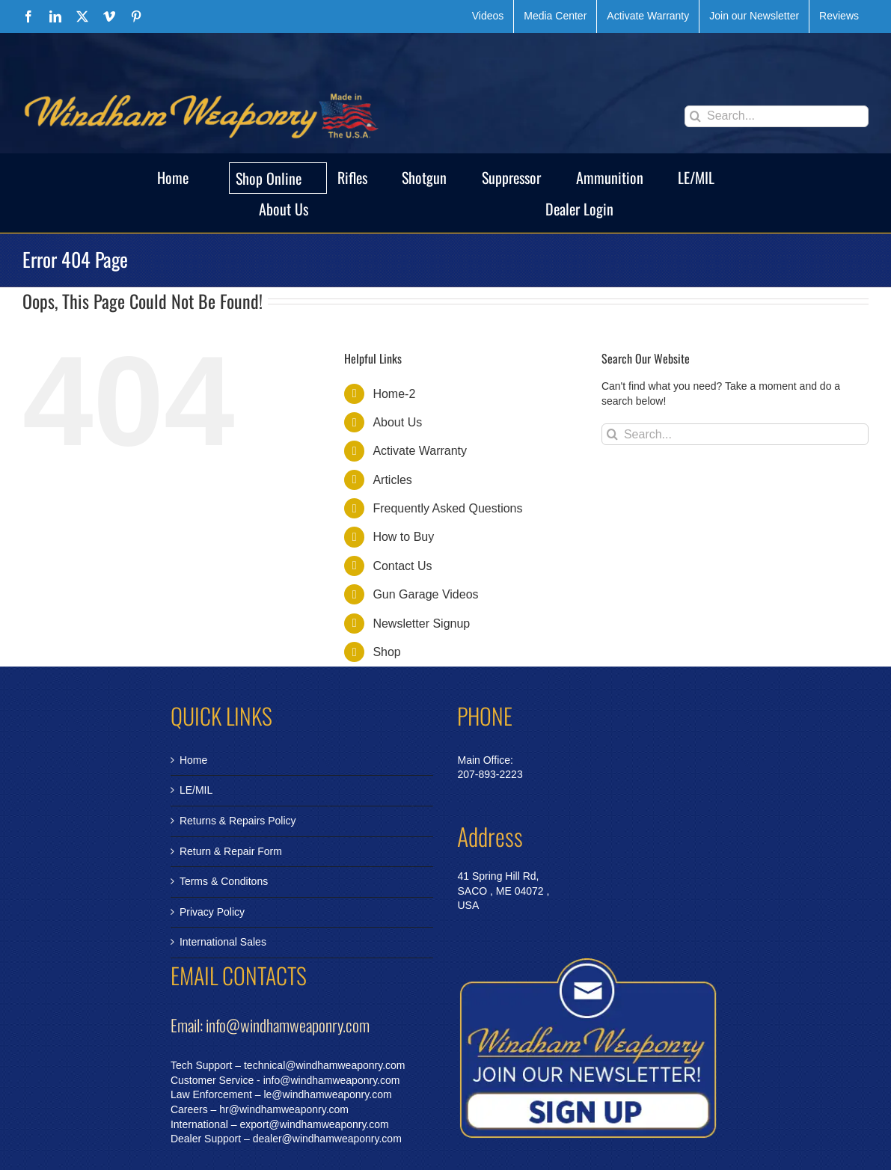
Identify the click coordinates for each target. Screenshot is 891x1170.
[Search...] (777, 116)
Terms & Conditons (224, 881)
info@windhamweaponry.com (331, 1080)
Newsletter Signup (421, 623)
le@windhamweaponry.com (327, 1094)
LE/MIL (196, 790)
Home (193, 760)
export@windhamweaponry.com (314, 1124)
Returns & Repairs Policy (238, 821)
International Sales (223, 942)
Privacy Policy (212, 912)
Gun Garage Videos (425, 594)
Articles (392, 480)
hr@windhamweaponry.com (284, 1109)
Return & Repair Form (231, 851)
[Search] (695, 116)
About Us (397, 422)
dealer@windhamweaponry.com (327, 1139)
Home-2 (394, 394)
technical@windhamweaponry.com (324, 1065)
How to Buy (403, 536)
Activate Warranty (420, 450)
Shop (386, 652)
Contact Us (402, 566)
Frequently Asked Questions (447, 508)
